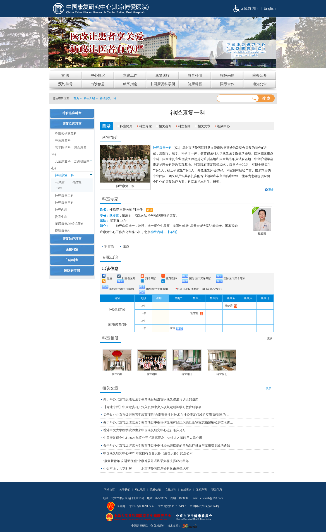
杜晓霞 (114, 209)
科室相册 (184, 126)
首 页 (65, 75)
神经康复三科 (64, 203)
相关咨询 (165, 126)
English (270, 8)
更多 (271, 189)
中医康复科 (63, 140)
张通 (126, 246)
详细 (149, 209)
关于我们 (124, 489)
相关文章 (204, 126)
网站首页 (109, 489)
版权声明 (201, 489)
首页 (76, 98)
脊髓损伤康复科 (66, 133)
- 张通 (58, 188)
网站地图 (139, 489)
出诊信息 (110, 268)
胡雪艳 (109, 246)
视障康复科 (63, 231)
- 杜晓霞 (60, 182)
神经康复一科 (125, 186)
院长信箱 (155, 489)
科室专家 (145, 126)
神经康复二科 (64, 195)
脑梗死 (114, 215)
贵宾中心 (61, 217)
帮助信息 (216, 489)
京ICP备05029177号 (141, 506)
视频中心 (223, 126)
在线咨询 (170, 489)
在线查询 (186, 489)
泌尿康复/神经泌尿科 (69, 224)
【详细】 (172, 232)
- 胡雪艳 (77, 182)
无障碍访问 (249, 8)
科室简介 (126, 126)
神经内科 (157, 232)
